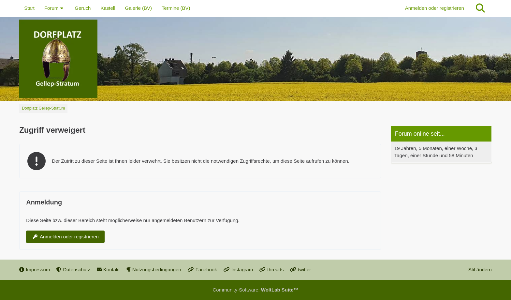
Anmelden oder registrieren (434, 8)
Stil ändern (480, 269)
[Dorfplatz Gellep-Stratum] (255, 58)
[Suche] (480, 8)
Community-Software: (255, 289)
